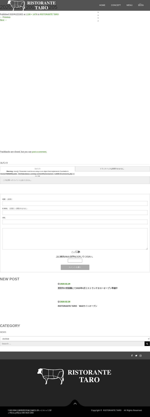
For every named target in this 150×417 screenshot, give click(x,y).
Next (3, 20)
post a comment (39, 152)
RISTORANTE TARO (113, 410)
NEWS (3, 332)
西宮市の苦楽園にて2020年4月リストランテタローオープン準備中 (88, 288)
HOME (102, 5)
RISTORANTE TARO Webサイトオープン (77, 306)
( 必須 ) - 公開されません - (15, 208)
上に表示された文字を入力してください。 (75, 256)
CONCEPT (116, 5)
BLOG (103, 21)
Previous (5, 17)
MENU (129, 5)
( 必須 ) (7, 199)
